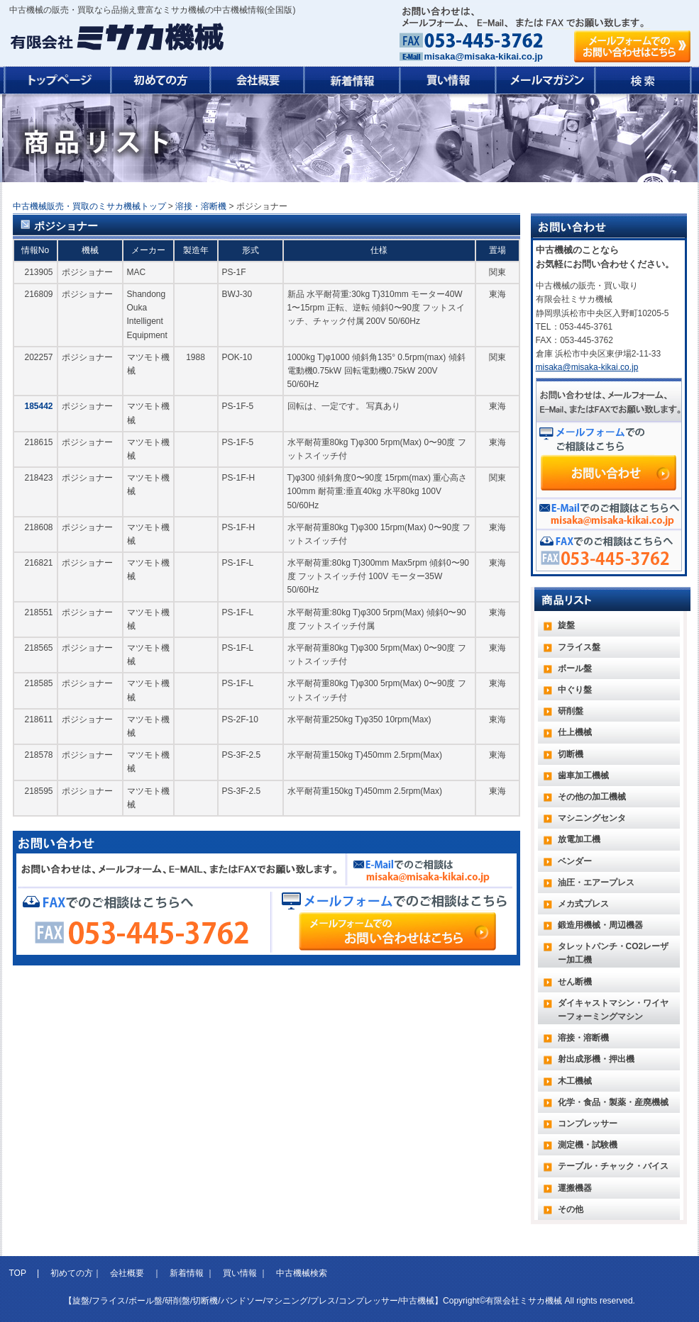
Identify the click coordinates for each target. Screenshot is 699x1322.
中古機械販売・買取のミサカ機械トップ (89, 206)
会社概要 (127, 1273)
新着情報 (187, 1273)
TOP (19, 1273)
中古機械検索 (301, 1273)
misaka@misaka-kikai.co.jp (483, 56)
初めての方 (71, 1273)
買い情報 (240, 1273)
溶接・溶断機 (200, 206)
